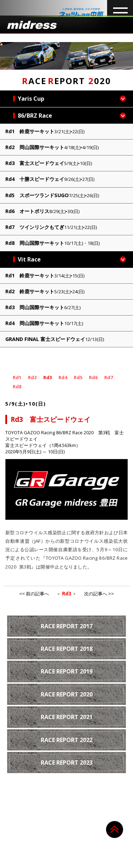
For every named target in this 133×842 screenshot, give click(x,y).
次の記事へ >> (99, 593)
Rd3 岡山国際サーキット (43, 307)
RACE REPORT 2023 (67, 762)
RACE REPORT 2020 (67, 694)
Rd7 (108, 377)
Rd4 (63, 377)
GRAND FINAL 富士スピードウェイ (54, 339)
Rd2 (32, 377)
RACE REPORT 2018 (67, 649)
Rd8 (17, 386)
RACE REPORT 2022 (67, 740)
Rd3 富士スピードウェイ (48, 163)
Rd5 (78, 377)
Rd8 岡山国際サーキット (52, 243)
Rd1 (17, 377)
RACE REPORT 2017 (67, 626)
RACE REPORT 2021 (67, 717)
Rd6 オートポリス (42, 211)
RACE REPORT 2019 (67, 671)
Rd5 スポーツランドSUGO (52, 195)
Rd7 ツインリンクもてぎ (51, 227)
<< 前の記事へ (34, 593)
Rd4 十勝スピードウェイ (49, 179)
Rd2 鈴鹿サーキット (44, 291)
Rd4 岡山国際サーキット (44, 323)
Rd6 (93, 377)
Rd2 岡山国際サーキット (52, 147)
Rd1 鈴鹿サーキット (44, 131)
